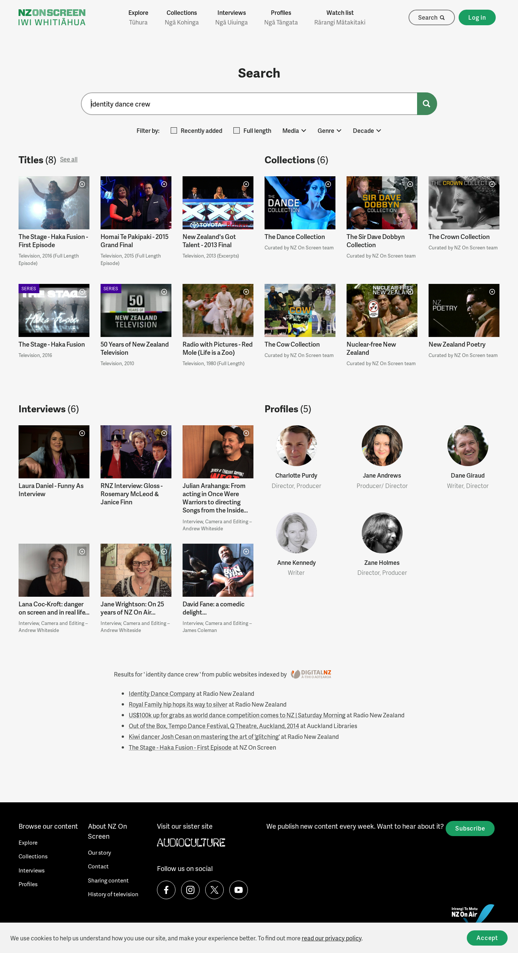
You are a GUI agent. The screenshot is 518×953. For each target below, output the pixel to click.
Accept (487, 937)
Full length (252, 130)
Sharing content (108, 880)
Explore (138, 17)
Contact (98, 866)
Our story (99, 852)
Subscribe (470, 828)
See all (69, 159)
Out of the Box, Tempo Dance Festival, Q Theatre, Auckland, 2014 (214, 725)
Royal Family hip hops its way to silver (178, 704)
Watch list (339, 17)
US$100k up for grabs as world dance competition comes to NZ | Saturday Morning (237, 715)
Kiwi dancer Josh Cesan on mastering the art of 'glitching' (204, 736)
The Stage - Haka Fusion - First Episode (180, 747)
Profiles (281, 17)
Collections (182, 17)
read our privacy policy (331, 938)
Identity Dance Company (162, 693)
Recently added (196, 130)
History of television (113, 894)
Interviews (231, 17)
